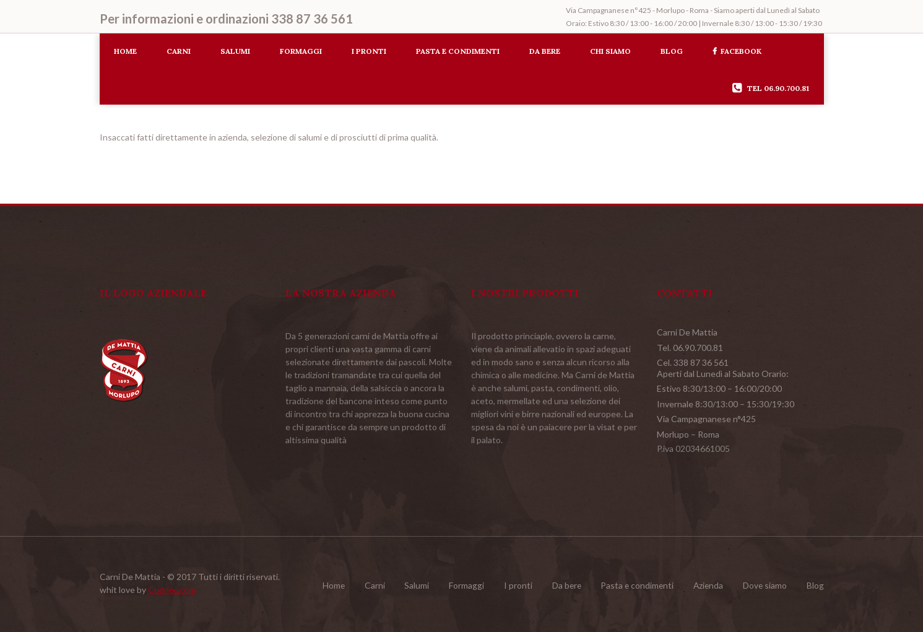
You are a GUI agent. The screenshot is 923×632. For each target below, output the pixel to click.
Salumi (235, 51)
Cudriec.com (172, 589)
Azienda (705, 585)
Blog (672, 51)
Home (125, 51)
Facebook (737, 51)
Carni (179, 51)
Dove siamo (763, 585)
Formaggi (301, 51)
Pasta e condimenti (458, 51)
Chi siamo (610, 51)
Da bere (544, 51)
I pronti (369, 51)
